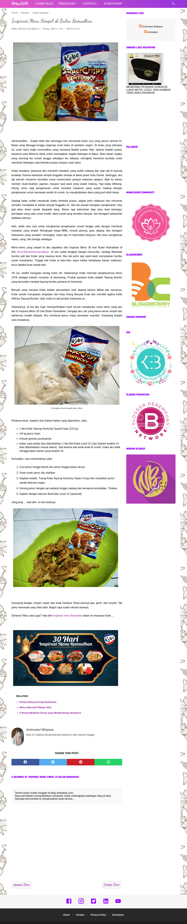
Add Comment (72, 28)
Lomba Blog (44, 4)
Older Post (112, 879)
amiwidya (19, 4)
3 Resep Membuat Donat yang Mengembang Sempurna (50, 713)
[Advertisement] (151, 119)
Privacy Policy (98, 908)
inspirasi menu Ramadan (67, 615)
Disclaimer (118, 908)
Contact (80, 908)
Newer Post (21, 879)
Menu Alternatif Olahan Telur (36, 707)
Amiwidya (152, 32)
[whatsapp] (108, 756)
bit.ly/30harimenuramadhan (33, 251)
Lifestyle (89, 4)
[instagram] (81, 897)
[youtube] (118, 897)
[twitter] (53, 756)
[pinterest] (81, 756)
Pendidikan (67, 4)
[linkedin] (106, 897)
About (66, 908)
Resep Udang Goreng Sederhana (38, 702)
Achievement (113, 4)
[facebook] (25, 756)
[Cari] (174, 4)
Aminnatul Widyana (30, 28)
